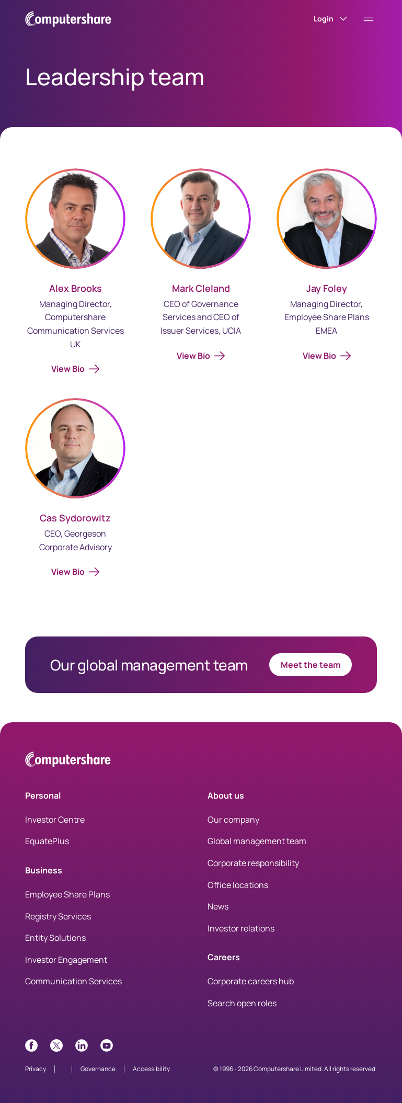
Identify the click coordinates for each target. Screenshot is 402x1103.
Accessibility (151, 1068)
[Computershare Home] (68, 761)
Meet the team (310, 664)
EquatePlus (47, 841)
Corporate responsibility (253, 863)
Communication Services (73, 981)
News (218, 906)
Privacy (35, 1068)
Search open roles (242, 1003)
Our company (233, 819)
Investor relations (241, 928)
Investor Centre (55, 819)
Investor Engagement (66, 959)
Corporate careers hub (251, 981)
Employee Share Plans (67, 894)
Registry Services (58, 916)
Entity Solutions (55, 937)
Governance (98, 1068)
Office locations (238, 885)
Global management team (257, 841)
